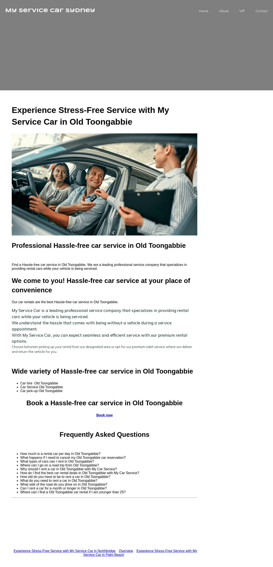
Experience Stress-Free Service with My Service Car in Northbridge (65, 551)
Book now (104, 415)
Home (203, 12)
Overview (126, 551)
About (224, 12)
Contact (262, 12)
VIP (242, 12)
